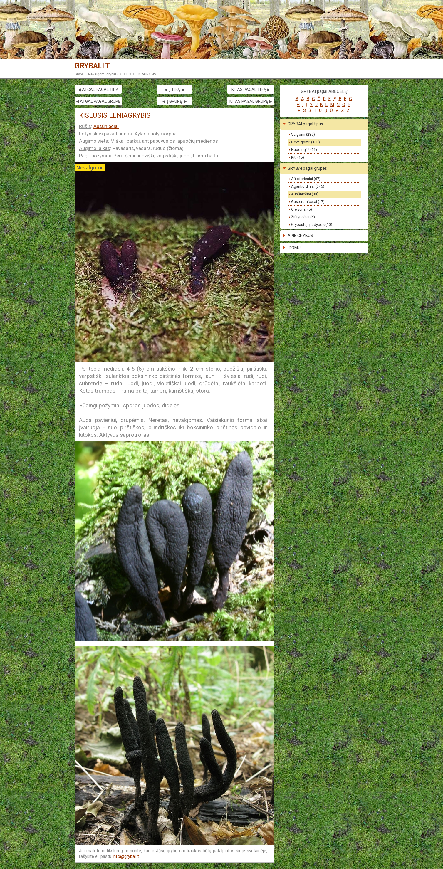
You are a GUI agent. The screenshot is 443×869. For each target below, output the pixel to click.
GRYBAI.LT (92, 66)
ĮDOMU (294, 248)
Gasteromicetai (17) (308, 201)
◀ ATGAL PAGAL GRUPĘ (98, 101)
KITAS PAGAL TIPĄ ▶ (250, 89)
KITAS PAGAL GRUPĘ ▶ (250, 101)
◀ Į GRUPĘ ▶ (174, 101)
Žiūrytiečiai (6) (303, 217)
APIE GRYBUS (300, 235)
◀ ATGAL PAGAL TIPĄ (98, 89)
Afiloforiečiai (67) (305, 179)
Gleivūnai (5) (301, 209)
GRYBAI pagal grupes (307, 168)
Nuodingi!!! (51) (304, 149)
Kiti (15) (297, 157)
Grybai (80, 74)
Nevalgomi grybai (102, 74)
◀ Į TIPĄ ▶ (174, 89)
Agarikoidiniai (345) (307, 186)
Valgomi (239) (303, 134)
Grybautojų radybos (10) (311, 224)
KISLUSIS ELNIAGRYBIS (138, 74)
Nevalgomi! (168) (305, 142)
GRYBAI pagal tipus (305, 124)
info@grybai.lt (126, 856)
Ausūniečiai (106, 126)
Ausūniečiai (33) (304, 194)
